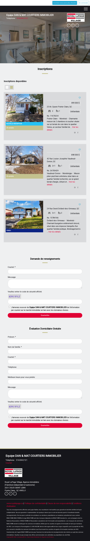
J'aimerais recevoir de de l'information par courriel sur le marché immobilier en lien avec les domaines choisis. (45, 309)
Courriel (9, 463)
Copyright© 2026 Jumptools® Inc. (17, 537)
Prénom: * (12, 337)
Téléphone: (12, 367)
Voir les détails (54, 231)
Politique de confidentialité (35, 503)
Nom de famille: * (15, 347)
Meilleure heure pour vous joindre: (21, 377)
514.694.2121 (22, 18)
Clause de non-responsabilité (59, 503)
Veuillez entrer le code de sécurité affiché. (25, 291)
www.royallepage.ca (15, 503)
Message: (12, 277)
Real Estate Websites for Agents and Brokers (40, 537)
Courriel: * (12, 267)
